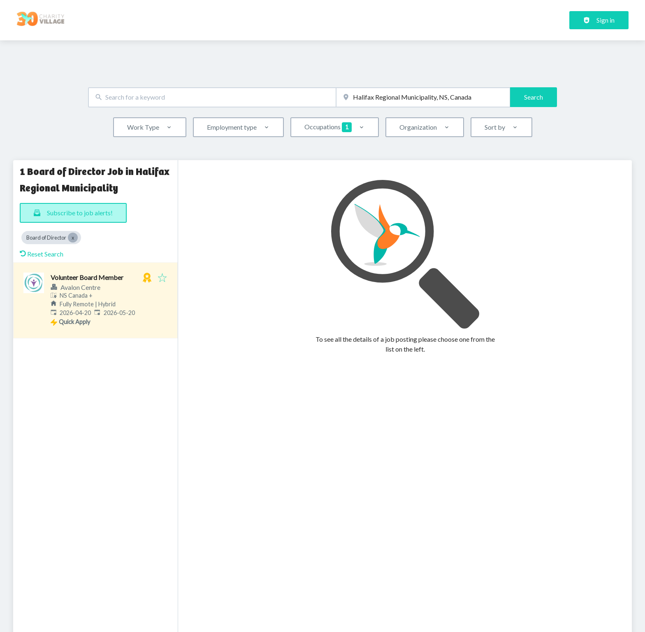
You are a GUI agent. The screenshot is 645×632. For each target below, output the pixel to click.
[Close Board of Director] (73, 238)
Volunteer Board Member (87, 277)
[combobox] (212, 97)
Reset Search (41, 254)
